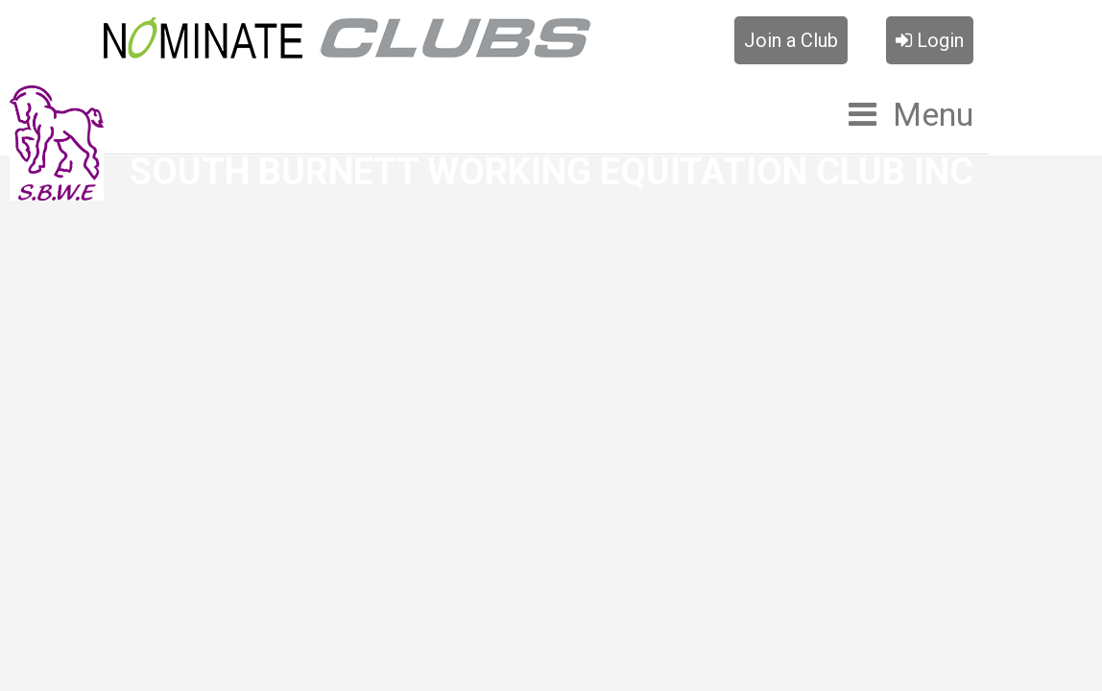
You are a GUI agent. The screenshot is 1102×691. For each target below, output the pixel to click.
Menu (933, 114)
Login (930, 40)
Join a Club (791, 40)
